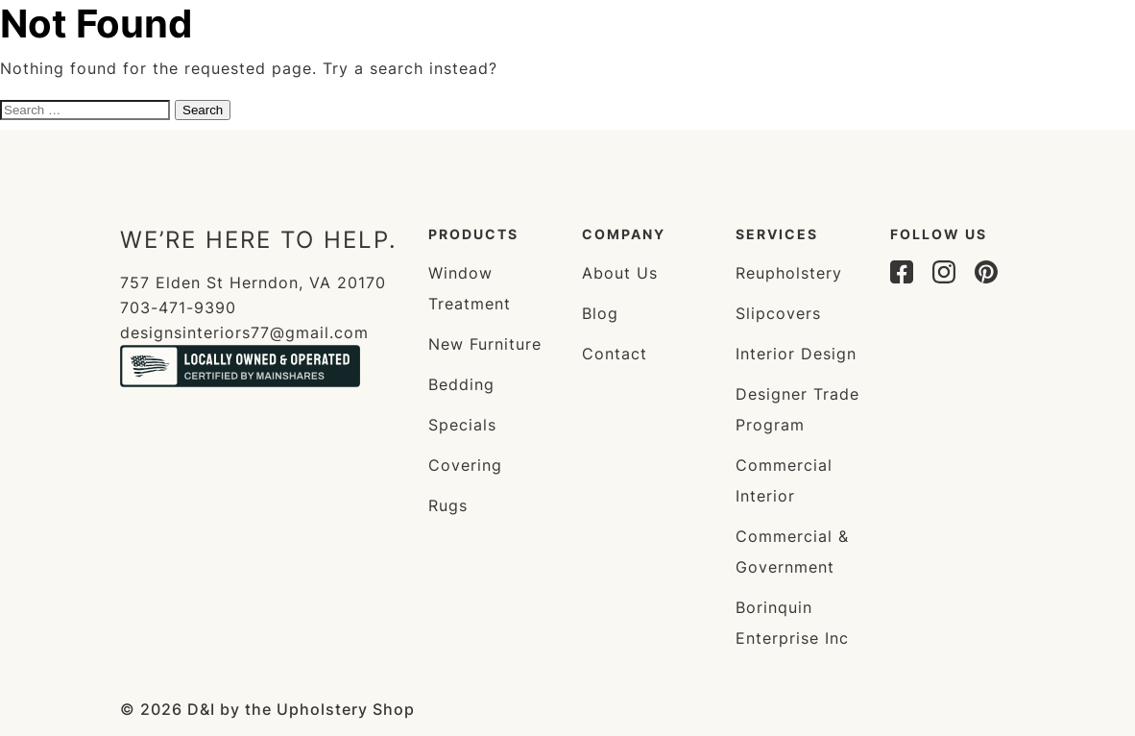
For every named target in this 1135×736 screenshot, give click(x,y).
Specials (462, 424)
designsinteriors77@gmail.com (244, 332)
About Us (620, 272)
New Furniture (485, 344)
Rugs (448, 505)
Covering (465, 465)
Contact (614, 353)
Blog (600, 313)
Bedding (461, 384)
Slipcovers (778, 313)
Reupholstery (789, 272)
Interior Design (796, 353)
